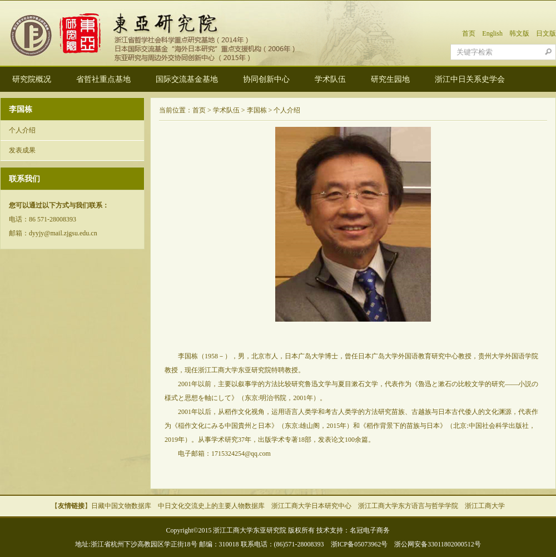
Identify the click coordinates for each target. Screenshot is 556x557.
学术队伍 (330, 79)
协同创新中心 (266, 79)
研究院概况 (31, 79)
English (492, 33)
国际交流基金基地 (187, 79)
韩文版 (519, 33)
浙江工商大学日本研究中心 (311, 506)
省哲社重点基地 (103, 79)
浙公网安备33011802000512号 (437, 544)
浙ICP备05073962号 (359, 544)
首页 (468, 33)
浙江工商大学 (485, 506)
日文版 (546, 33)
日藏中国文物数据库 (121, 506)
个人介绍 (22, 130)
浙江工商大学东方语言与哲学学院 (408, 506)
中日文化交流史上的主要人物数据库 (211, 506)
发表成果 (22, 150)
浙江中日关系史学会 (470, 79)
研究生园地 (390, 79)
